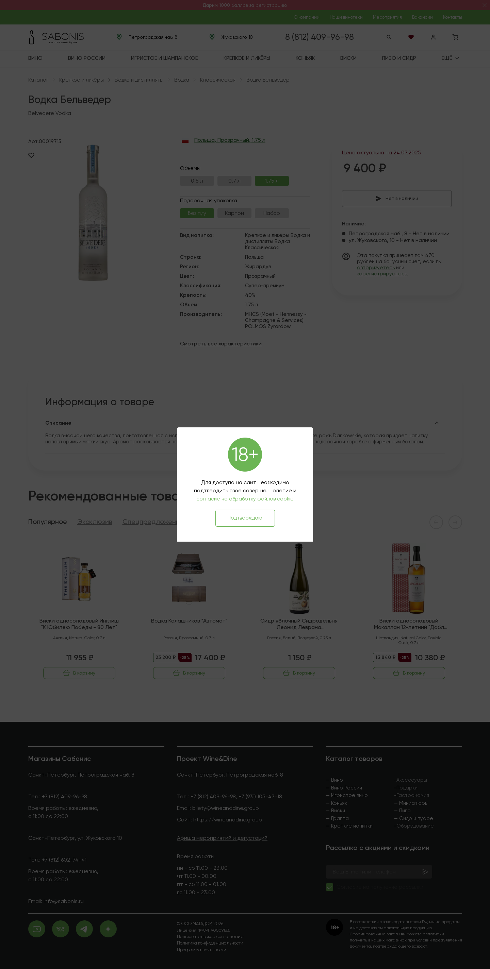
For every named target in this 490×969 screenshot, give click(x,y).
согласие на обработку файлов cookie (245, 499)
